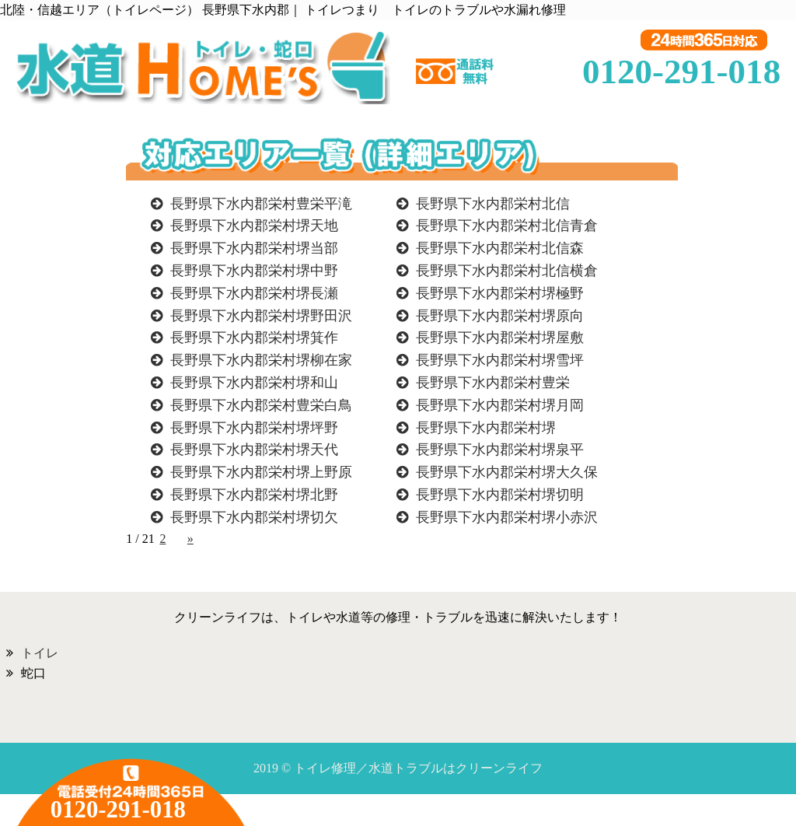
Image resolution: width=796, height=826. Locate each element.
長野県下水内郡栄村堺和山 (254, 382)
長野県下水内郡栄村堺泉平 (500, 449)
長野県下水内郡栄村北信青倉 (507, 225)
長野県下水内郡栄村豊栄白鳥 (261, 405)
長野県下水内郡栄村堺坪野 (254, 428)
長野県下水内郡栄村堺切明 (500, 494)
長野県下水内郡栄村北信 (493, 204)
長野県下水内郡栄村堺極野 (500, 293)
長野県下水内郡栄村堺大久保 (507, 472)
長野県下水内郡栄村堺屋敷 (500, 337)
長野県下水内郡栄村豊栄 (493, 382)
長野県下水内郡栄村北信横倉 (507, 270)
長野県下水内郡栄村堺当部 (254, 248)
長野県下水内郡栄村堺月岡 (500, 405)
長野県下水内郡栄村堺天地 (254, 225)
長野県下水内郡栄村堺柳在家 (261, 360)
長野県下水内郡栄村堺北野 (254, 494)
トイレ (39, 653)
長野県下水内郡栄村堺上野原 (261, 472)
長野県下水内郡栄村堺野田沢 (261, 316)
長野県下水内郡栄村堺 (486, 428)
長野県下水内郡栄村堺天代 (254, 449)
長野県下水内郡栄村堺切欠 (254, 517)
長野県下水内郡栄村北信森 (500, 248)
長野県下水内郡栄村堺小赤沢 (507, 517)
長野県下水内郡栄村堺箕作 (254, 337)
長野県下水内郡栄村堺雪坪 (500, 360)
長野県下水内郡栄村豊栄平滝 (261, 204)
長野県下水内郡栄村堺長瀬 (254, 293)
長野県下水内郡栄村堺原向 (500, 316)
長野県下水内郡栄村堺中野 (254, 270)
